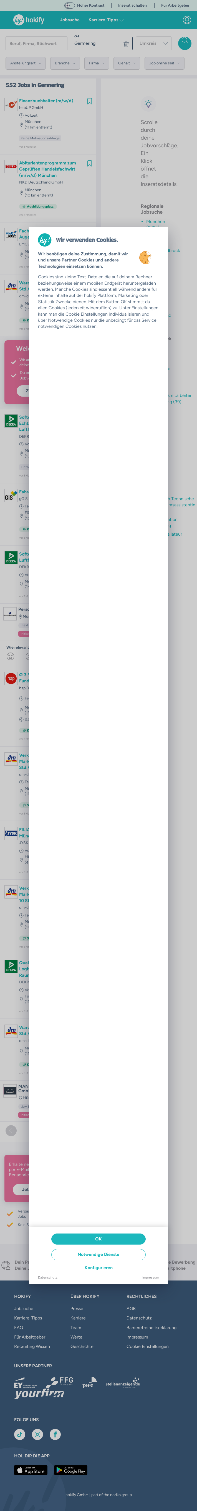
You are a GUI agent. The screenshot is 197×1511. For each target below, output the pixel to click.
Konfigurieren (99, 1267)
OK (98, 1239)
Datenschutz (47, 1277)
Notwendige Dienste (98, 1254)
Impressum (150, 1277)
